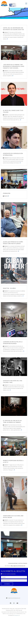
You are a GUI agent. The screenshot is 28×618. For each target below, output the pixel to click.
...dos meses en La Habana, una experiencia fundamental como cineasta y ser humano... (13, 66)
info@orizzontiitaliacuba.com (13, 598)
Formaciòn (6, 193)
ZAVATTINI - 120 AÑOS (9, 288)
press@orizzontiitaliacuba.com (18, 565)
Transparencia (17, 615)
